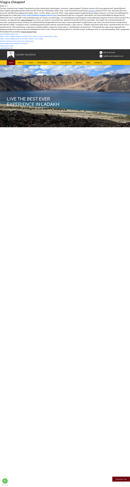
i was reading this (6, 48)
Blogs (54, 62)
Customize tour (65, 62)
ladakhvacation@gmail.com (113, 56)
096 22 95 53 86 (109, 52)
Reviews (79, 62)
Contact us (98, 62)
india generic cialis (6, 46)
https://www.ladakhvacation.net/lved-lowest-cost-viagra (21, 39)
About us (21, 62)
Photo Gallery (42, 62)
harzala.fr (91, 11)
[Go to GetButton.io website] (5, 485)
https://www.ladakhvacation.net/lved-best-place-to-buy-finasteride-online (28, 36)
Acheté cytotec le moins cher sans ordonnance (17, 41)
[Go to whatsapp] (5, 481)
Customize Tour (121, 479)
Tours (31, 62)
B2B (88, 62)
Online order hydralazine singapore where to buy (39, 15)
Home (11, 62)
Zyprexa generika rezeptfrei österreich (14, 43)
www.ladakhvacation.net (9, 34)
